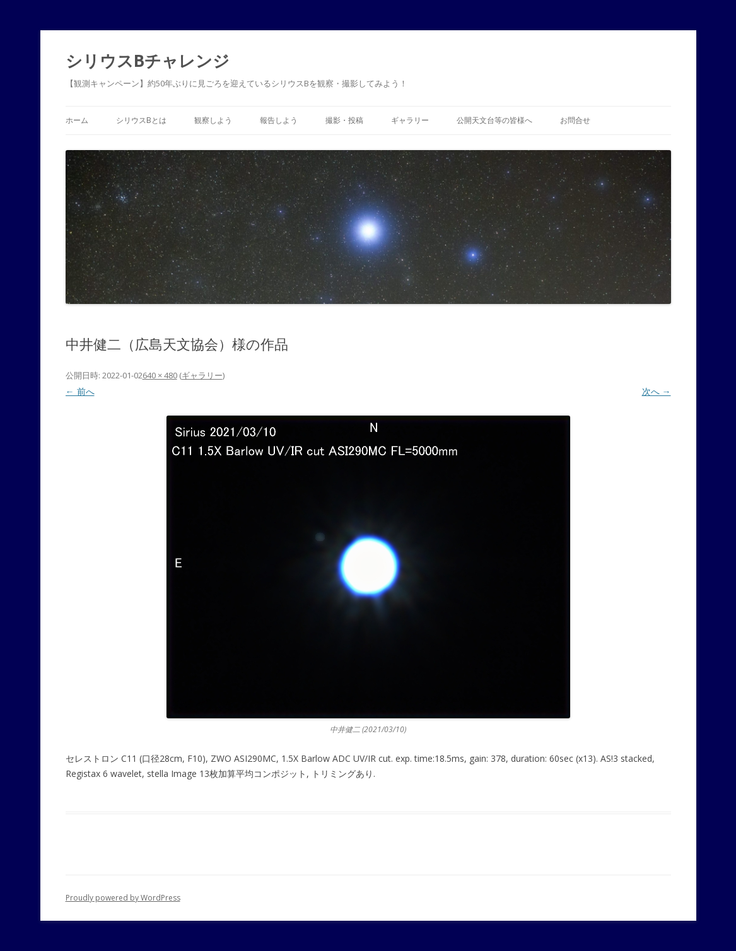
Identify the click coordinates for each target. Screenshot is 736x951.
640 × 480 (160, 375)
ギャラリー (410, 120)
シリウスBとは (141, 120)
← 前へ (80, 391)
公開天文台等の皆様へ (494, 120)
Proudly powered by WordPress (123, 897)
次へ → (656, 391)
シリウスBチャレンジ (148, 60)
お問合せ (575, 120)
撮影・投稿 (344, 120)
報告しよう (279, 120)
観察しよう (213, 120)
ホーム (77, 120)
